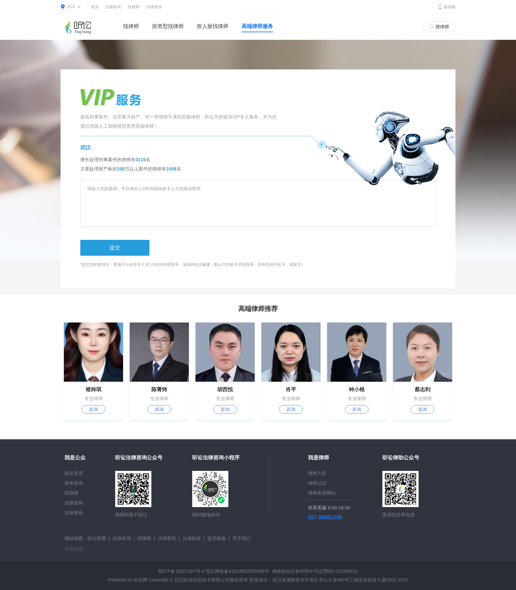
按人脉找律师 (212, 26)
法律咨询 (113, 7)
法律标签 (192, 538)
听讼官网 (97, 538)
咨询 (93, 409)
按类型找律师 (168, 26)
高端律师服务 (257, 26)
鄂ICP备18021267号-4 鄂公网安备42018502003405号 (213, 571)
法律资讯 (154, 7)
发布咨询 (73, 483)
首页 (95, 7)
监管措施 (216, 538)
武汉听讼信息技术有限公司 (202, 579)
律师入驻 (317, 473)
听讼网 (140, 579)
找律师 (134, 7)
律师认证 (317, 483)
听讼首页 (73, 473)
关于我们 (241, 538)
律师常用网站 (322, 493)
